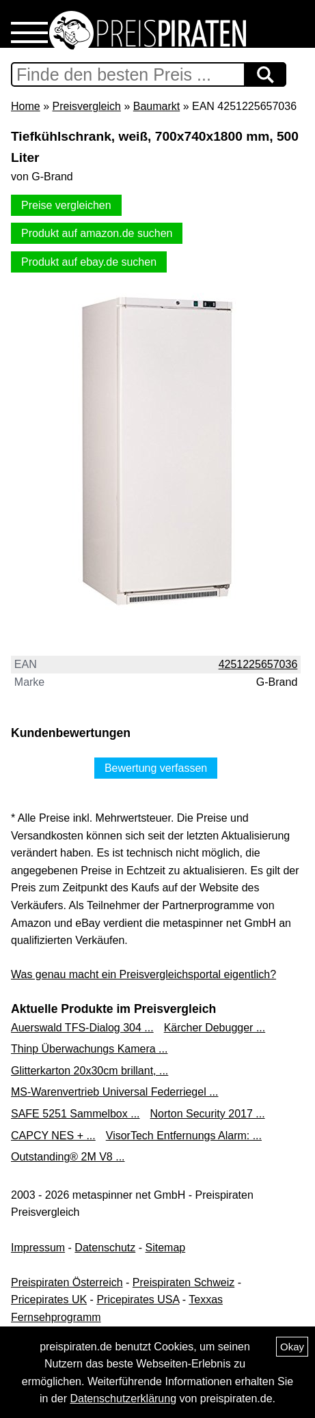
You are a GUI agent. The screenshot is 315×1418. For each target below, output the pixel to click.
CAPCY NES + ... (53, 1135)
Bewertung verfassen (156, 768)
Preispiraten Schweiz (183, 1282)
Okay (292, 1346)
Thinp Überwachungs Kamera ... (89, 1049)
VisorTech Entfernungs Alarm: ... (184, 1135)
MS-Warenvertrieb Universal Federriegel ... (115, 1092)
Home (25, 106)
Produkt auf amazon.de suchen (96, 233)
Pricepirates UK (49, 1299)
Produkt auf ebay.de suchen (88, 262)
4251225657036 (258, 664)
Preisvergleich (86, 106)
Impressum (38, 1247)
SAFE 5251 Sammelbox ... (75, 1114)
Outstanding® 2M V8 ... (68, 1157)
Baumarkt (156, 106)
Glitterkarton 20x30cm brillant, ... (89, 1070)
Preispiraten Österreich (67, 1282)
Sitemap (166, 1247)
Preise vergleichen (66, 205)
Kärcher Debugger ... (215, 1027)
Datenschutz (104, 1247)
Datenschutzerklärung (123, 1398)
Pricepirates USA (137, 1299)
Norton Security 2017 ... (207, 1114)
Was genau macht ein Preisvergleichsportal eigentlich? (143, 974)
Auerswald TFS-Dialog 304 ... (82, 1027)
